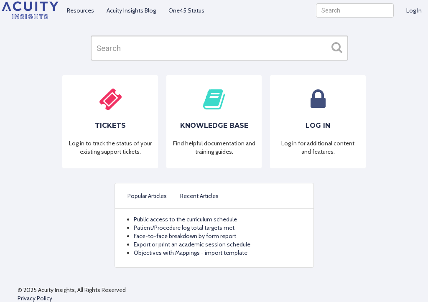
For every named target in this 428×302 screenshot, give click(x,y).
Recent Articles (199, 196)
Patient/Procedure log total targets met (184, 227)
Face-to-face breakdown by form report (185, 236)
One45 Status (186, 10)
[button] (336, 47)
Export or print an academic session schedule (192, 244)
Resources (80, 10)
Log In (414, 10)
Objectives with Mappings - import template (190, 252)
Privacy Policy (35, 298)
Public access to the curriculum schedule (185, 219)
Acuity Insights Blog (131, 10)
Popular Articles (147, 196)
